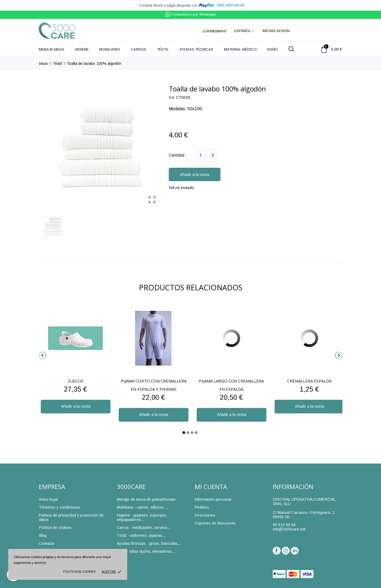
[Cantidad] (205, 155)
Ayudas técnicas (196, 49)
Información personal (213, 499)
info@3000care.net (289, 529)
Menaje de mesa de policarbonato (146, 499)
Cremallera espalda (309, 381)
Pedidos (202, 507)
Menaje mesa (51, 49)
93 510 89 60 (284, 525)
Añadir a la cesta (194, 174)
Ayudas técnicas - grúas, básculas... (149, 543)
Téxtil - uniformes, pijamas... (141, 535)
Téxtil (163, 49)
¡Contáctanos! (214, 31)
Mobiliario (109, 49)
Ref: (172, 98)
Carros (138, 49)
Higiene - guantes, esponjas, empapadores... (142, 517)
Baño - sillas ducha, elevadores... (146, 551)
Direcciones (205, 515)
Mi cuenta (211, 486)
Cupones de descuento (215, 523)
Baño (272, 49)
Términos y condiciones (59, 507)
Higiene (82, 49)
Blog (42, 535)
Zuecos (75, 381)
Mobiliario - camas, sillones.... (142, 507)
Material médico (240, 49)
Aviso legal (48, 499)
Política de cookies (79, 571)
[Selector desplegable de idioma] (244, 31)
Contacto (46, 543)
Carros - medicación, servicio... (144, 527)
